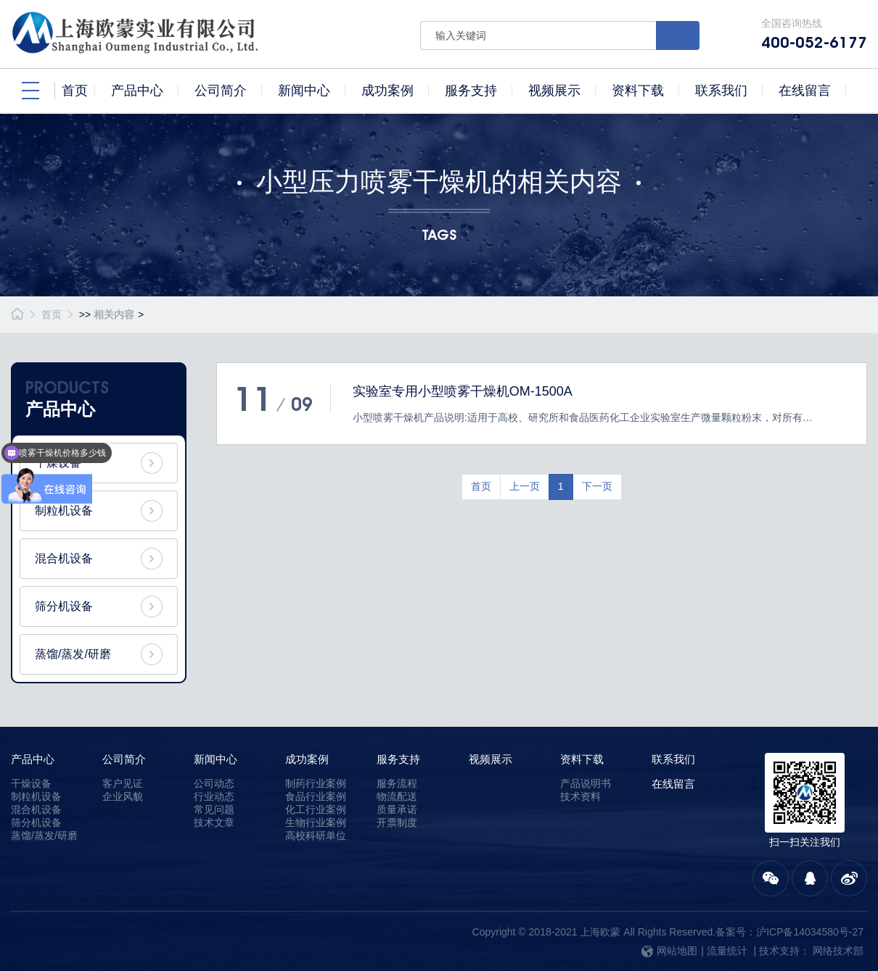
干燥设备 (31, 783)
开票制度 (397, 822)
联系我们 (673, 759)
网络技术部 (838, 951)
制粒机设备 (64, 510)
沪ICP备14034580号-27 (809, 932)
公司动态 (214, 783)
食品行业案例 (315, 796)
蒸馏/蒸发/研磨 (73, 654)
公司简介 (124, 759)
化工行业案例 (315, 809)
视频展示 (490, 759)
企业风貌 (122, 796)
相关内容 (114, 314)
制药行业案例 (315, 783)
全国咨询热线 (814, 34)
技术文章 (214, 822)
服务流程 (397, 783)
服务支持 (398, 759)
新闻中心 (215, 759)
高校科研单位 (315, 835)
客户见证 (122, 783)
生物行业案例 (315, 822)
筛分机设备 (64, 606)
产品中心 (32, 759)
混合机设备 (64, 558)
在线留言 (673, 784)
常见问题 (214, 809)
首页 (51, 314)
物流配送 (397, 796)
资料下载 (582, 759)
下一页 (597, 486)
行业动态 (214, 796)
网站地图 (669, 951)
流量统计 (727, 951)
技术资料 (580, 796)
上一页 (524, 486)
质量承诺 (397, 809)
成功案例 (307, 759)
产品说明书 (585, 783)
